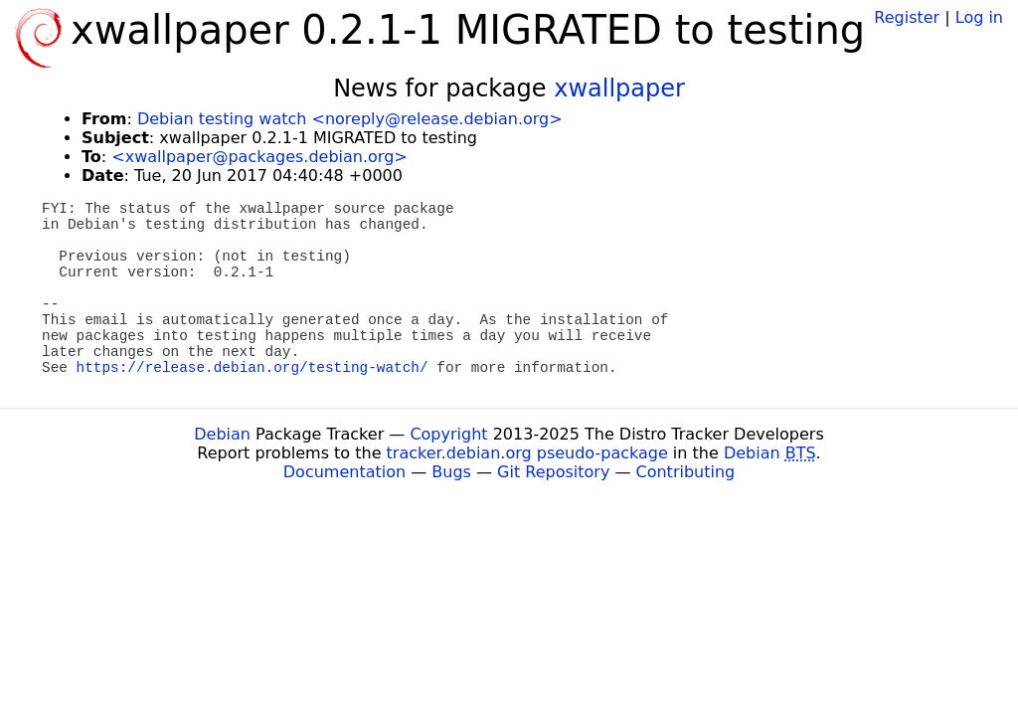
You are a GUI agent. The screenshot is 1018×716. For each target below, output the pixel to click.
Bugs (451, 471)
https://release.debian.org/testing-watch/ (252, 368)
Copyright (448, 434)
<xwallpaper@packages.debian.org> (259, 156)
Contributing (686, 471)
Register (906, 17)
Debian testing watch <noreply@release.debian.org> (350, 118)
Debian (222, 434)
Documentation (344, 471)
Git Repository (553, 471)
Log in (979, 17)
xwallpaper (619, 88)
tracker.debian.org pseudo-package (527, 453)
